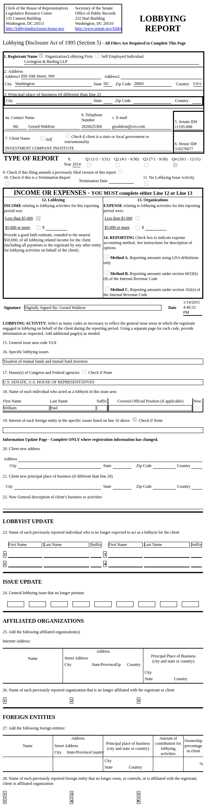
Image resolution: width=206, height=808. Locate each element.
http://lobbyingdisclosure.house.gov (35, 28)
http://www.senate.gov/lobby (98, 28)
